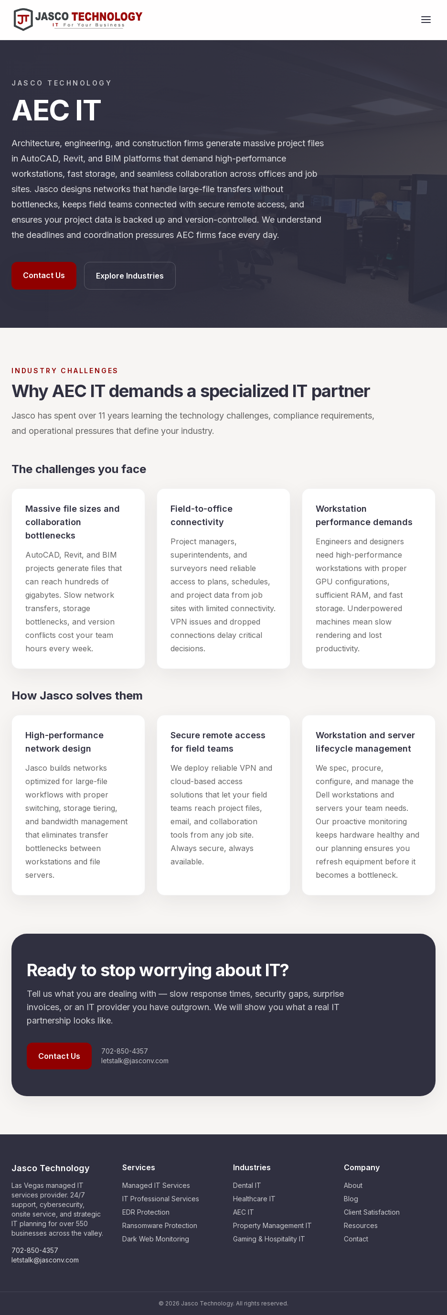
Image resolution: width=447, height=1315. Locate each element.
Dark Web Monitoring (155, 1239)
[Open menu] (426, 19)
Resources (361, 1225)
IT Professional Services (160, 1199)
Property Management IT (272, 1225)
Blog (351, 1199)
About (353, 1185)
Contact (356, 1239)
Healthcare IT (254, 1199)
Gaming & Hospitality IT (269, 1239)
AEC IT (243, 1212)
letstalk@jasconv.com (135, 1060)
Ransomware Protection (159, 1225)
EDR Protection (146, 1212)
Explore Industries (130, 275)
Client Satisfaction (372, 1212)
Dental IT (247, 1185)
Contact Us (44, 275)
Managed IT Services (156, 1185)
